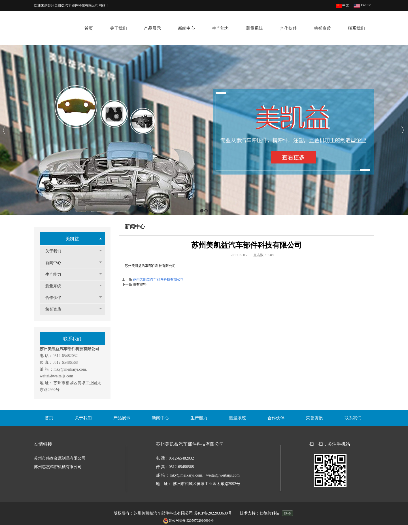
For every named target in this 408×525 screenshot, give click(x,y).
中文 (345, 5)
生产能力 (56, 274)
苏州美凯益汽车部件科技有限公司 (158, 279)
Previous (4, 130)
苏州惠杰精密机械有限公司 (58, 467)
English (366, 5)
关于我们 (56, 251)
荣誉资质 (56, 309)
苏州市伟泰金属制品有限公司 (60, 458)
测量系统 (56, 286)
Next (402, 130)
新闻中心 (56, 263)
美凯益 (72, 238)
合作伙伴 (56, 298)
